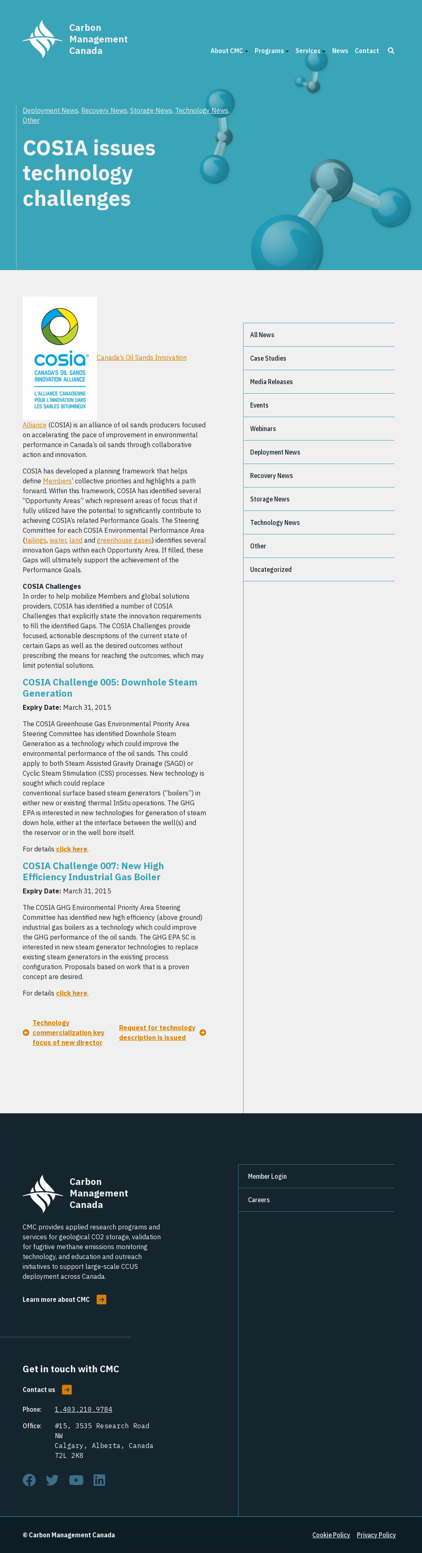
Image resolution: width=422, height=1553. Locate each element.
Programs (269, 51)
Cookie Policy (331, 1535)
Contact (367, 51)
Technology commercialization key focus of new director (69, 1033)
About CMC (227, 51)
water (57, 540)
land (75, 540)
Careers (259, 1200)
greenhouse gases (124, 540)
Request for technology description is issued (157, 1033)
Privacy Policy (376, 1535)
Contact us (39, 1389)
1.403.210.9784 (84, 1409)
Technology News (201, 110)
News (340, 51)
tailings (36, 540)
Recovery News (104, 110)
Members (57, 481)
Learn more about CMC (56, 1299)
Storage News (151, 110)
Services (308, 51)
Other (31, 120)
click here (71, 849)
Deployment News (50, 110)
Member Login (267, 1176)
